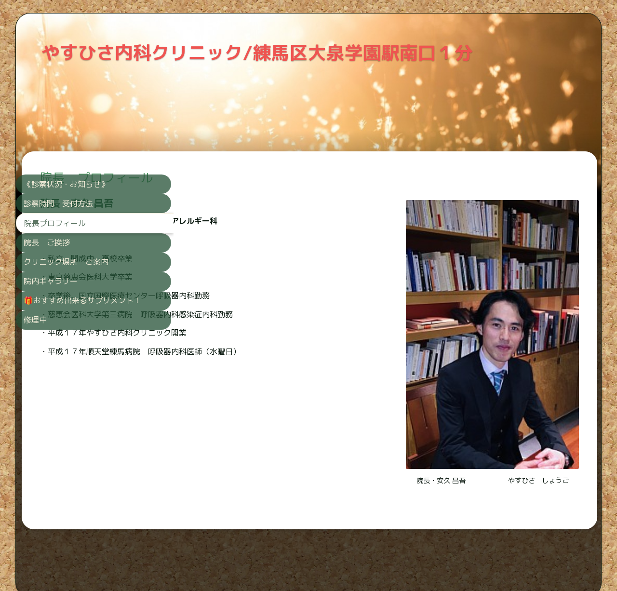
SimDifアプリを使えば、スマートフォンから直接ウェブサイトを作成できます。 (305, 558)
